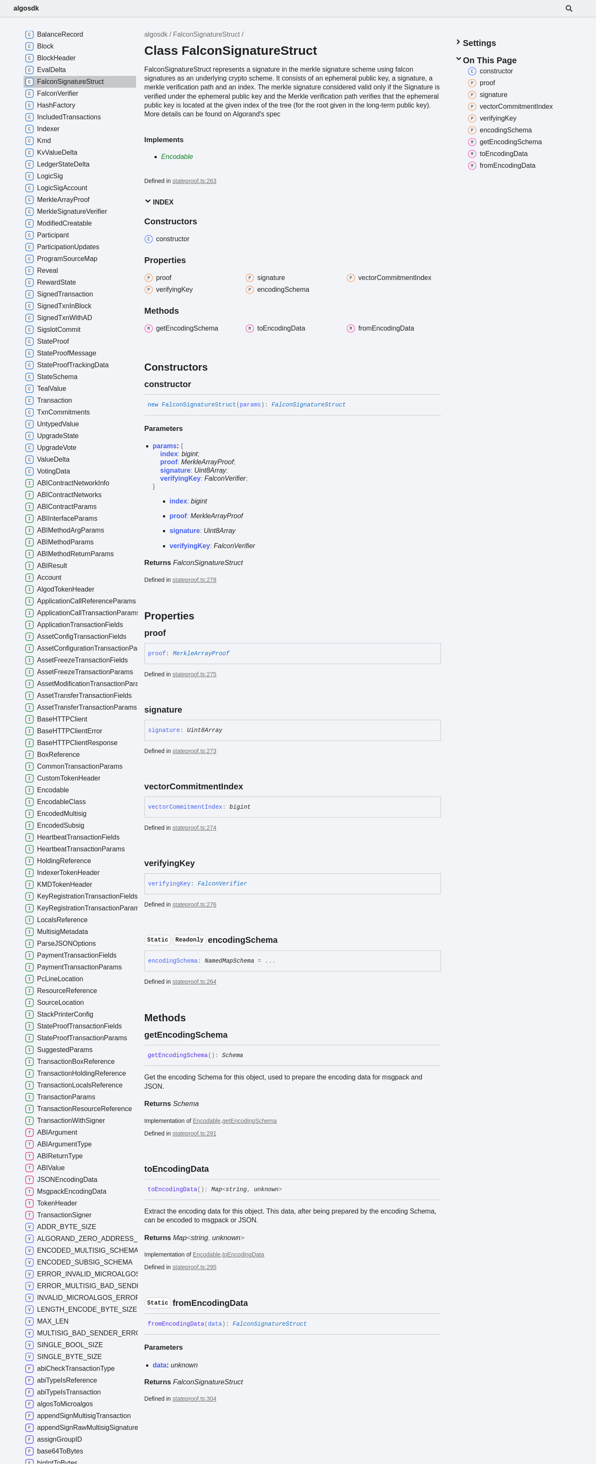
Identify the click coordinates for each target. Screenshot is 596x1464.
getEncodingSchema (249, 1120)
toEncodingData (243, 1254)
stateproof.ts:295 (194, 1267)
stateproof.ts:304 (194, 1398)
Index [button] (159, 202)
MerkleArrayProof (207, 462)
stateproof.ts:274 (194, 827)
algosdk (26, 8)
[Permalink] (199, 384)
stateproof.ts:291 (194, 1133)
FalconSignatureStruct (206, 34)
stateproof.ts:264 (194, 981)
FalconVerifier (225, 478)
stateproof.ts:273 (194, 751)
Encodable (177, 156)
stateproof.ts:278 (194, 579)
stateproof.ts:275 (194, 674)
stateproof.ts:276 (194, 904)
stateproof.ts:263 (194, 181)
